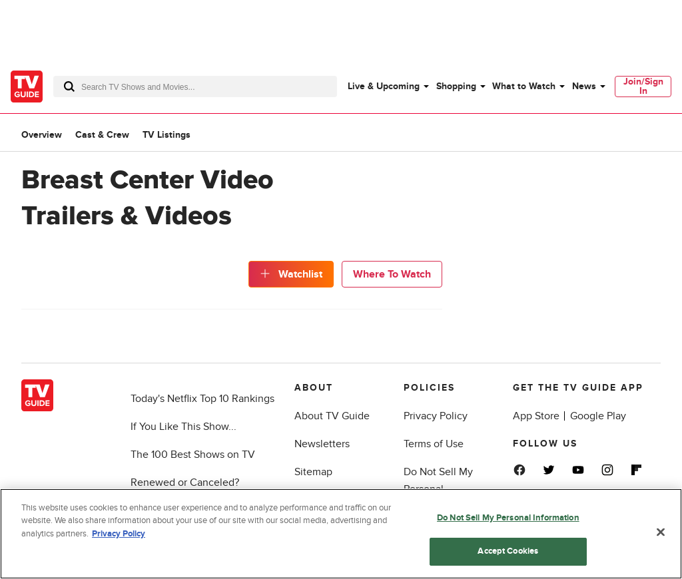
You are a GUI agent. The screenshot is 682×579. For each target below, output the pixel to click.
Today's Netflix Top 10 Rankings (202, 398)
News (584, 86)
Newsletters (322, 444)
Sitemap (313, 472)
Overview (41, 134)
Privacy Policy (436, 416)
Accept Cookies (508, 551)
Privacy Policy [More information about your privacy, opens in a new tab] (118, 534)
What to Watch (523, 86)
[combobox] (195, 86)
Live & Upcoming (384, 86)
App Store (536, 416)
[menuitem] (388, 86)
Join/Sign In (643, 86)
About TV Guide (332, 416)
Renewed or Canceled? (185, 482)
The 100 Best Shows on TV (193, 454)
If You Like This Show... (183, 426)
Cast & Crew (102, 134)
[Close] (660, 532)
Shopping (456, 86)
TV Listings (166, 134)
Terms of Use (434, 444)
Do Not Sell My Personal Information (508, 518)
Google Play (598, 416)
